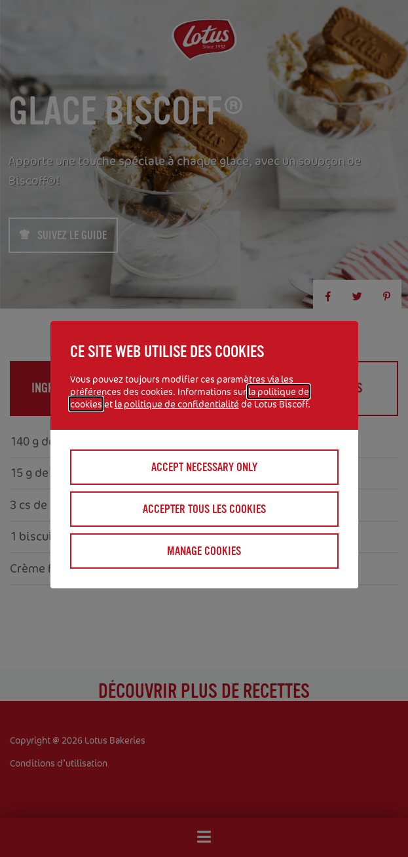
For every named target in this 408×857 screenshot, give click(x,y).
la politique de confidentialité (177, 404)
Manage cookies (204, 551)
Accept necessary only (204, 467)
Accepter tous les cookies (204, 509)
